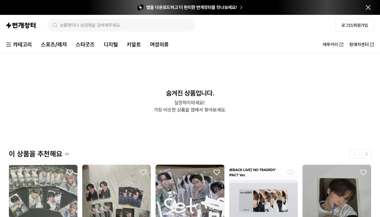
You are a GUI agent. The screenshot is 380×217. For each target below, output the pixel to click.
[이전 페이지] (354, 154)
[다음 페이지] (366, 154)
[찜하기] (69, 172)
